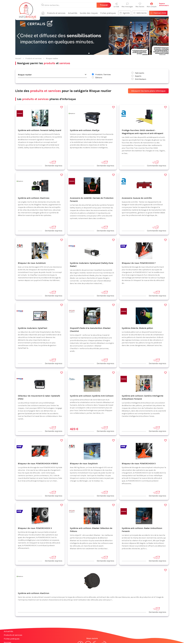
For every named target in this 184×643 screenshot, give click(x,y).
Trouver (104, 5)
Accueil (18, 58)
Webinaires (140, 13)
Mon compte (151, 5)
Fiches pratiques (108, 13)
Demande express (53, 163)
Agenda (125, 13)
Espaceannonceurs (164, 4)
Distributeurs (139, 79)
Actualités (72, 13)
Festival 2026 (158, 13)
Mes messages (127, 5)
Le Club (116, 5)
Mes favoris (140, 5)
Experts (136, 76)
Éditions (97, 78)
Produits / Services (101, 74)
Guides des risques (89, 13)
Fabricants (138, 73)
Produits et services (56, 13)
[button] (18, 36)
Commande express (156, 163)
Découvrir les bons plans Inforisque (148, 91)
